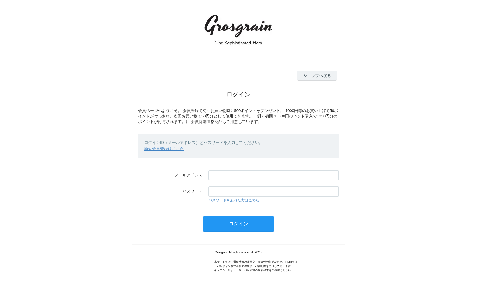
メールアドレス (188, 175)
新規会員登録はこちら (164, 148)
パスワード (192, 191)
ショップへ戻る (317, 75)
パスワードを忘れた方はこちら (233, 200)
